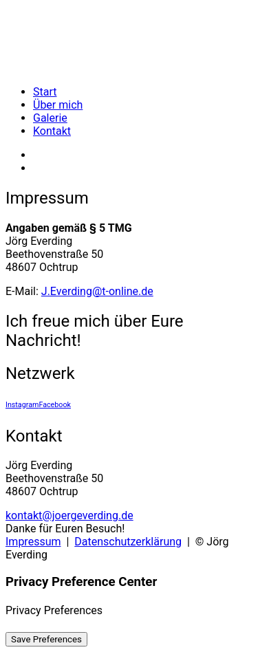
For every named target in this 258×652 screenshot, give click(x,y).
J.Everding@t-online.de (97, 291)
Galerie (50, 117)
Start (44, 91)
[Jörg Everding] (129, 40)
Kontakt (52, 131)
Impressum (33, 541)
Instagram (22, 404)
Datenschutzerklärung (128, 541)
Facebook (55, 404)
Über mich (58, 104)
